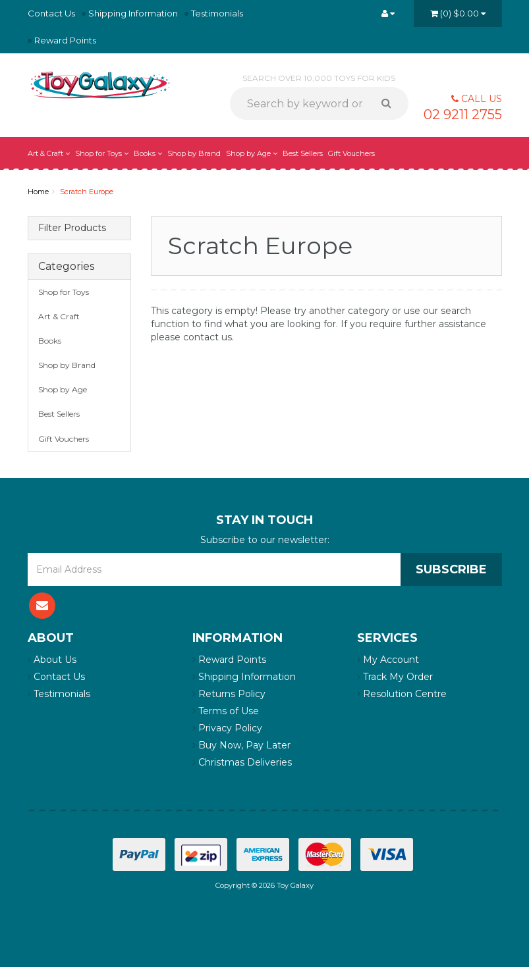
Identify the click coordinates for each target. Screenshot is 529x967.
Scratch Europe (86, 191)
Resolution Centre (402, 694)
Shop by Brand (194, 153)
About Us (52, 660)
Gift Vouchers (351, 153)
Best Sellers (303, 153)
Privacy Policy (227, 728)
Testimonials (217, 13)
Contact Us (51, 13)
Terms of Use (225, 711)
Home (38, 191)
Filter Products (72, 228)
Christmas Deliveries (242, 762)
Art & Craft (49, 153)
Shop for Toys (101, 153)
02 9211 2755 (463, 114)
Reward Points (65, 40)
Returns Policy (228, 694)
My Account (388, 660)
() (458, 13)
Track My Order (395, 677)
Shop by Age (251, 153)
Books (148, 153)
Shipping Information (133, 13)
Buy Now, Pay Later (241, 745)
